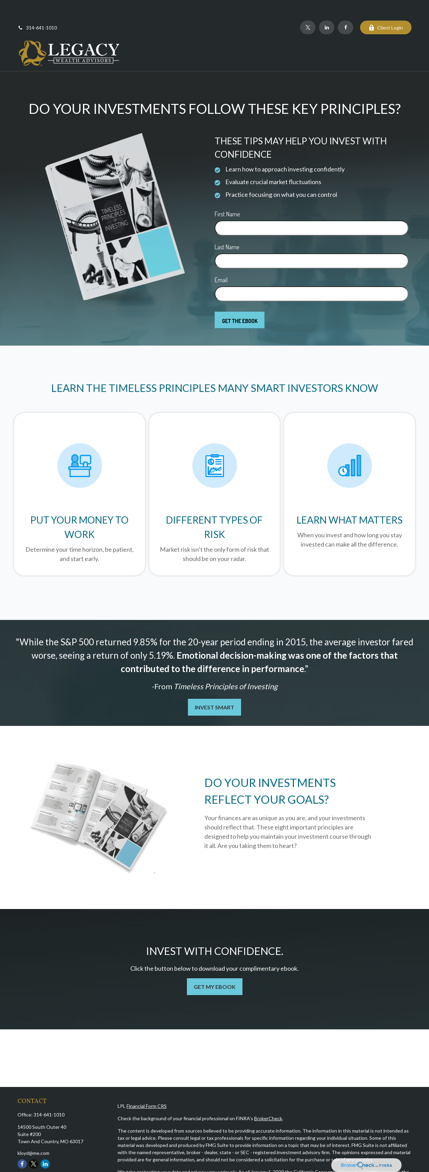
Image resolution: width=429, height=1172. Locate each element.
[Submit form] (240, 299)
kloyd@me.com (33, 1132)
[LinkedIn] (326, 7)
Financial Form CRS (147, 1085)
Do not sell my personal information (279, 1158)
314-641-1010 (37, 7)
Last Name (227, 226)
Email (221, 259)
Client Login (386, 7)
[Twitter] (307, 7)
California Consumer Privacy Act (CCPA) (336, 1151)
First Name (227, 193)
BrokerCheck (268, 1098)
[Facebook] (345, 7)
